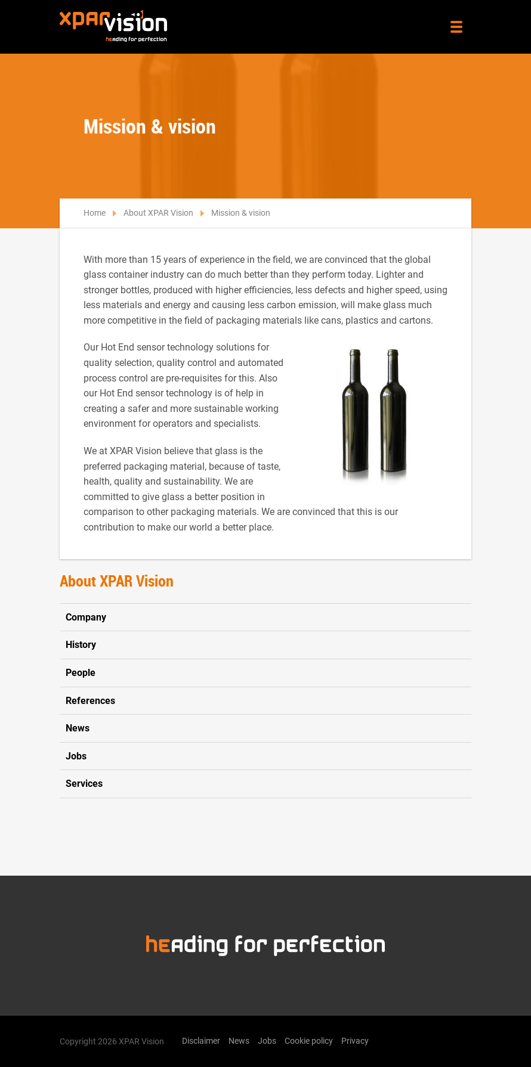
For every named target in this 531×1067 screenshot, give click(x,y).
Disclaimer (201, 1041)
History (81, 644)
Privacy (355, 1041)
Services (84, 783)
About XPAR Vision (158, 213)
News (77, 728)
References (90, 700)
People (80, 672)
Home (95, 213)
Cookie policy (309, 1041)
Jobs (76, 756)
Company (86, 617)
